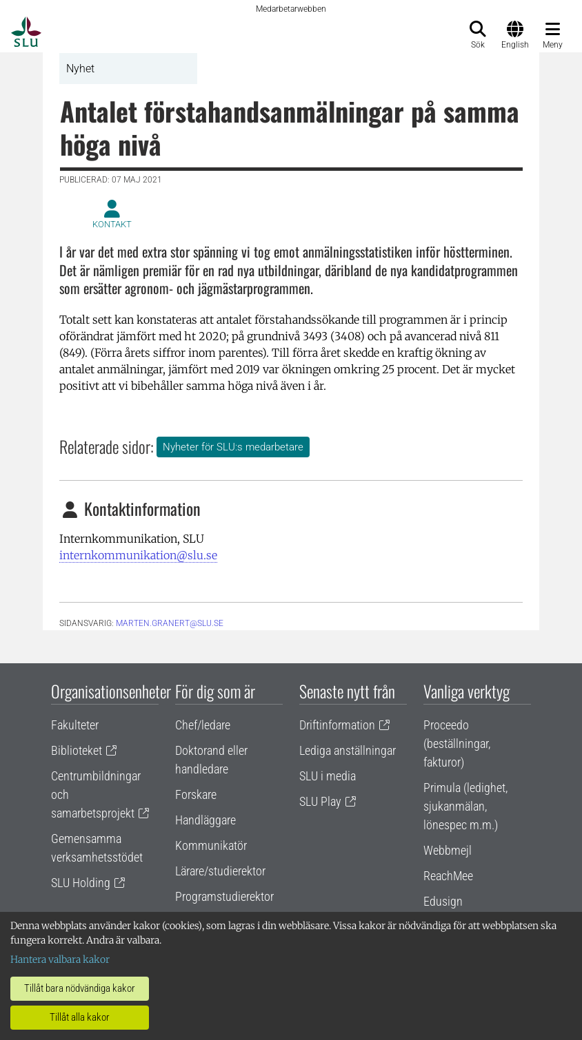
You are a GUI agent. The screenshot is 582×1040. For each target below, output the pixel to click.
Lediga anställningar (347, 750)
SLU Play (320, 801)
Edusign (443, 901)
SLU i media (327, 776)
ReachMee (448, 876)
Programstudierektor (224, 896)
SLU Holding (80, 882)
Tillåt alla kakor (80, 1017)
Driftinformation (337, 725)
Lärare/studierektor (220, 871)
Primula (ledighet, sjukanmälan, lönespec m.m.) (465, 806)
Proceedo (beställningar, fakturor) (456, 743)
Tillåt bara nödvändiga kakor (79, 988)
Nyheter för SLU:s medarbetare (233, 447)
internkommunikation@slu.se (138, 555)
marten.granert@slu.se (169, 623)
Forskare (196, 794)
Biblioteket (76, 750)
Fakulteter (75, 725)
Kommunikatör (211, 845)
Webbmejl (447, 850)
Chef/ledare (202, 725)
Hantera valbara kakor (60, 959)
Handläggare (205, 820)
